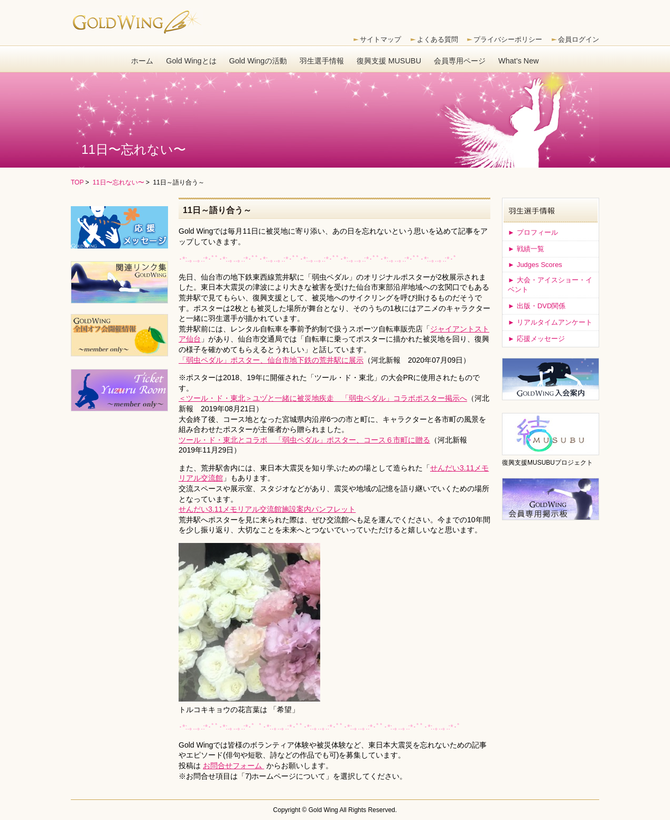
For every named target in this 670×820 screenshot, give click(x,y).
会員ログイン (578, 39)
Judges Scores (535, 265)
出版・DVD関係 (536, 306)
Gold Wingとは (191, 61)
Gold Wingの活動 (258, 61)
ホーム (142, 61)
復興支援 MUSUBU (389, 61)
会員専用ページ (460, 61)
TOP (77, 182)
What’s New (518, 61)
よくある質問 (437, 39)
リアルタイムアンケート (550, 322)
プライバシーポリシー (507, 39)
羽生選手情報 (322, 61)
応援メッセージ (536, 339)
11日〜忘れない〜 (118, 182)
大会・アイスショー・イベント (550, 284)
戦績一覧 (526, 249)
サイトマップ (380, 39)
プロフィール (533, 232)
